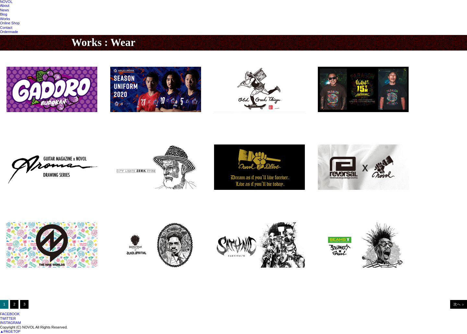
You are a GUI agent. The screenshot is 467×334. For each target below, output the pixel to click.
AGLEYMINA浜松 (125, 118)
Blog (3, 14)
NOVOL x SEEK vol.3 (129, 196)
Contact (6, 27)
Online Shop (10, 23)
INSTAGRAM (10, 323)
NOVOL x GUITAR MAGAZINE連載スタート (45, 196)
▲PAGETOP (10, 331)
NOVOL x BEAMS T (335, 273)
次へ (457, 304)
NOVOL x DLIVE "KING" (235, 196)
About (4, 5)
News (4, 10)
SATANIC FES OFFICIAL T (237, 273)
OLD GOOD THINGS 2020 (237, 118)
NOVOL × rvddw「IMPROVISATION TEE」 (356, 196)
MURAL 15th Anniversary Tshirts (347, 118)
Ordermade (9, 32)
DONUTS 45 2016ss (128, 273)
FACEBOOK (10, 314)
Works (5, 19)
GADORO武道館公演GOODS (32, 118)
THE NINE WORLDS (24, 273)
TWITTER (8, 318)
